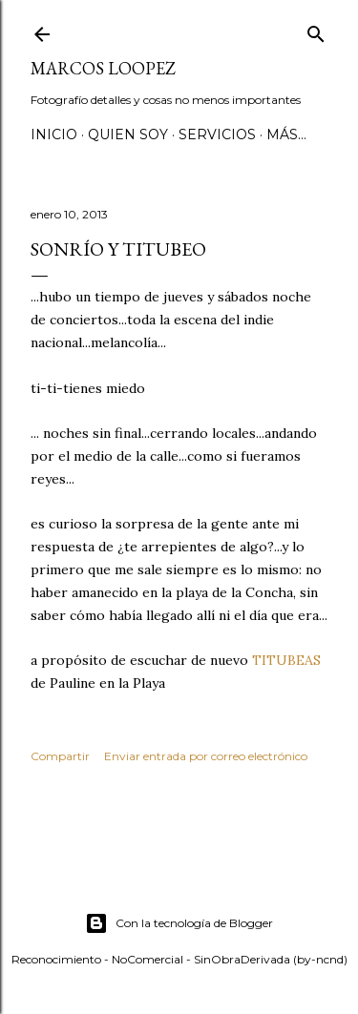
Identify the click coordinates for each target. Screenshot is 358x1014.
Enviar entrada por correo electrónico (205, 756)
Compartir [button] (60, 756)
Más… (286, 134)
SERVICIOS (217, 134)
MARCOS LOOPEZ (103, 68)
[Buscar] (316, 30)
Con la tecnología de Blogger (179, 923)
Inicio (54, 134)
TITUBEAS (286, 660)
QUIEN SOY (128, 134)
